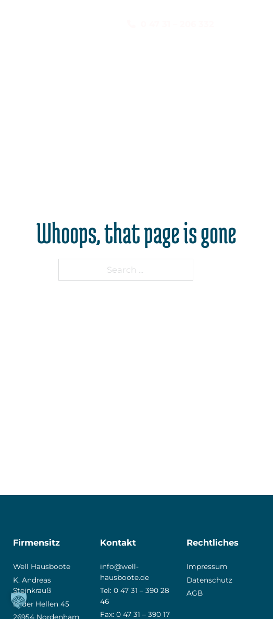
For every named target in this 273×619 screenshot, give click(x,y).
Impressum (207, 566)
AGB (195, 593)
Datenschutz (209, 580)
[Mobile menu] (255, 24)
